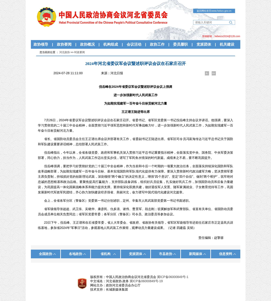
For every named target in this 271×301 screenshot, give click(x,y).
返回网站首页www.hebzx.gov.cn (214, 10)
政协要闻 (64, 44)
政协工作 (157, 44)
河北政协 (64, 52)
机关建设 (227, 44)
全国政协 (45, 254)
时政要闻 (79, 52)
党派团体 (203, 44)
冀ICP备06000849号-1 (172, 277)
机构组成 (110, 44)
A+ (213, 73)
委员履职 (180, 44)
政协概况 (87, 44)
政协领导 (41, 44)
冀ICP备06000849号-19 (146, 281)
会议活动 (134, 44)
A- (207, 73)
